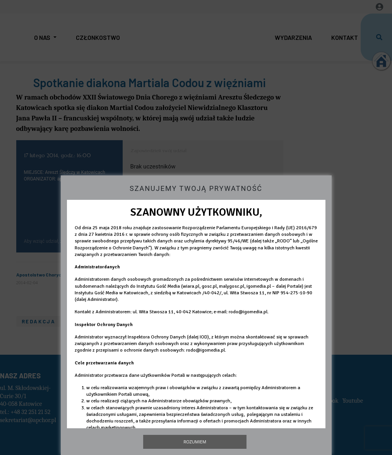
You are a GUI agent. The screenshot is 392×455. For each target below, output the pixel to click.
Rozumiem (194, 442)
